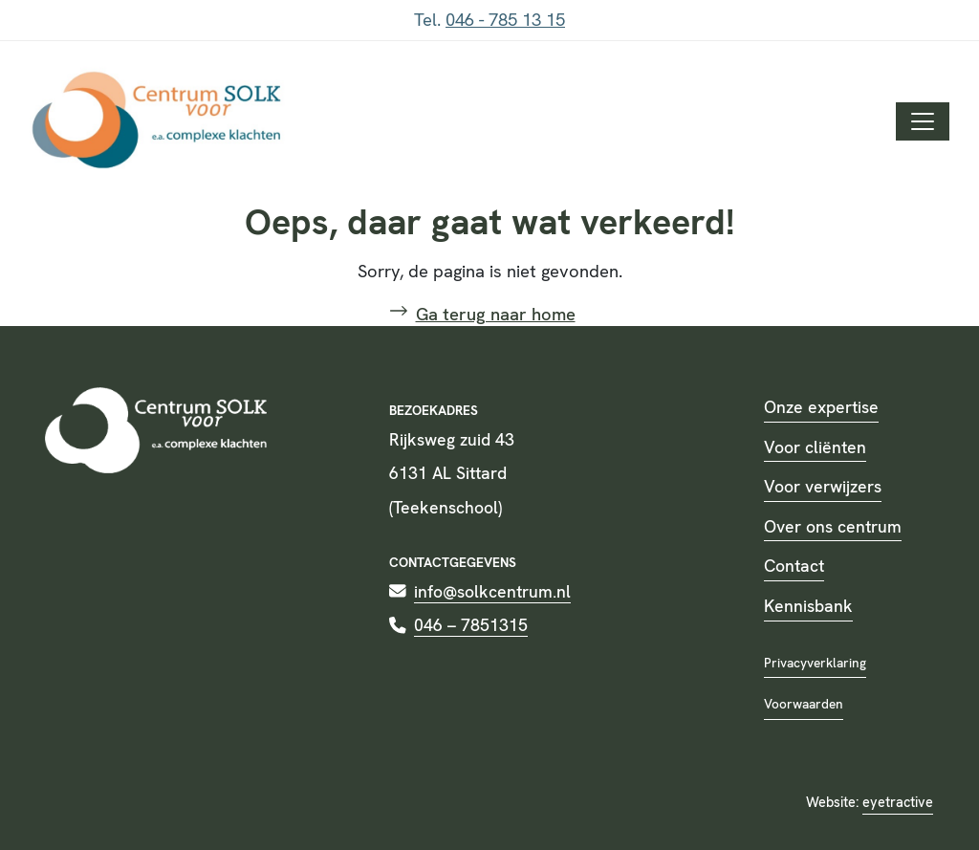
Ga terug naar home (496, 314)
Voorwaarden (803, 703)
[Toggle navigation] (922, 121)
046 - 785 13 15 (505, 20)
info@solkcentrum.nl (492, 591)
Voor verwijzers (822, 486)
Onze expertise (821, 407)
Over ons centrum (833, 526)
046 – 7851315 (471, 625)
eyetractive (897, 802)
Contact (794, 566)
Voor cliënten (815, 447)
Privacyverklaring (815, 662)
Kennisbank (808, 606)
